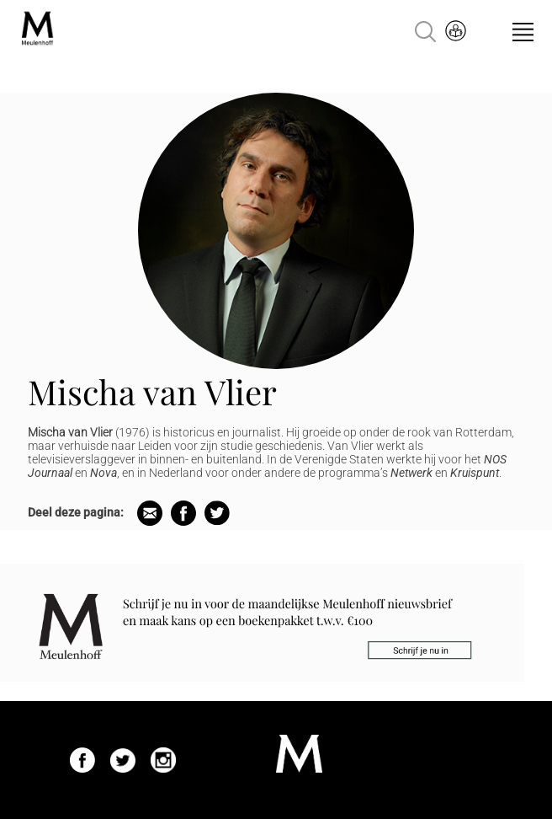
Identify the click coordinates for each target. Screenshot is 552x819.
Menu (523, 32)
